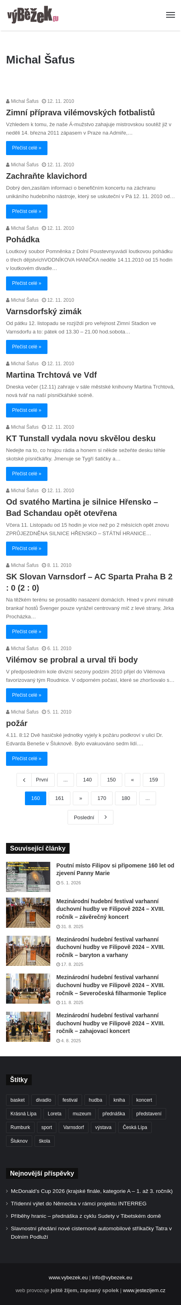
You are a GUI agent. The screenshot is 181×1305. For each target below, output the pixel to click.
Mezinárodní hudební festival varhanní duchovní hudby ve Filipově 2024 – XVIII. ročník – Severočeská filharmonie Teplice (111, 985)
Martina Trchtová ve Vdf (51, 374)
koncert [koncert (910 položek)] (144, 1100)
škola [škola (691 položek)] (44, 1141)
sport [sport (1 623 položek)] (46, 1127)
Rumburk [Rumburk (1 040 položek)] (20, 1127)
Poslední (90, 816)
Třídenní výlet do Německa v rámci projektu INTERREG (78, 1204)
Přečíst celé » (26, 148)
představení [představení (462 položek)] (149, 1114)
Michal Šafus (22, 101)
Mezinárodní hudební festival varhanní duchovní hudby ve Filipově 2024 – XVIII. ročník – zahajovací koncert (110, 1023)
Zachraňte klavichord (46, 176)
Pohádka (22, 239)
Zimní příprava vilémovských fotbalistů (80, 112)
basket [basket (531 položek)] (17, 1100)
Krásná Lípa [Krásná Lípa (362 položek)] (23, 1114)
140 (87, 780)
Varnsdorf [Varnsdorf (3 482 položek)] (73, 1127)
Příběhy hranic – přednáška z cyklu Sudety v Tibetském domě (86, 1216)
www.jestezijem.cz (144, 1290)
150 (111, 780)
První (35, 779)
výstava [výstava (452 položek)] (103, 1127)
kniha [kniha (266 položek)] (119, 1100)
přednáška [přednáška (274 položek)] (114, 1114)
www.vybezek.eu (68, 1277)
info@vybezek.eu (112, 1277)
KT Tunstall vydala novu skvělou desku (81, 438)
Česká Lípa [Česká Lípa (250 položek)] (135, 1127)
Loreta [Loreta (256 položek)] (55, 1114)
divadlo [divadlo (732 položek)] (43, 1100)
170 (101, 798)
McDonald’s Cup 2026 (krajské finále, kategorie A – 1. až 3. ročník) (92, 1191)
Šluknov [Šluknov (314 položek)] (19, 1141)
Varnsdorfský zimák (44, 311)
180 (125, 798)
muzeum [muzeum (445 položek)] (82, 1114)
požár (16, 723)
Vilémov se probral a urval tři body (72, 659)
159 (153, 780)
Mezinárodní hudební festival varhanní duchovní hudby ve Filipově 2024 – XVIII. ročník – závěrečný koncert (110, 909)
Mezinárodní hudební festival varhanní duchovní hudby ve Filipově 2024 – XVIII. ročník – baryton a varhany (110, 947)
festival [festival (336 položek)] (69, 1100)
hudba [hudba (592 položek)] (95, 1100)
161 (59, 798)
